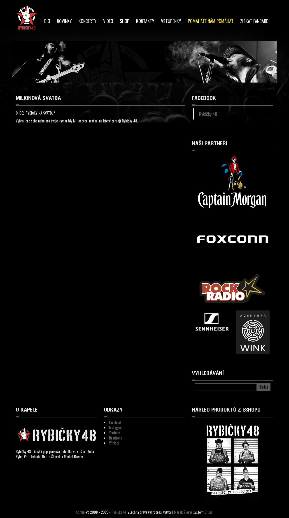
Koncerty (87, 21)
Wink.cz (114, 443)
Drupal (208, 512)
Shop (124, 21)
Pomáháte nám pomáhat (210, 21)
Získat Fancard (254, 21)
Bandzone (115, 438)
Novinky (64, 21)
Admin (80, 512)
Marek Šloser (183, 512)
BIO (47, 21)
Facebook (115, 422)
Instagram (116, 427)
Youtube (114, 432)
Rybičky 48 (208, 114)
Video (108, 21)
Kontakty (145, 21)
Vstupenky (171, 21)
